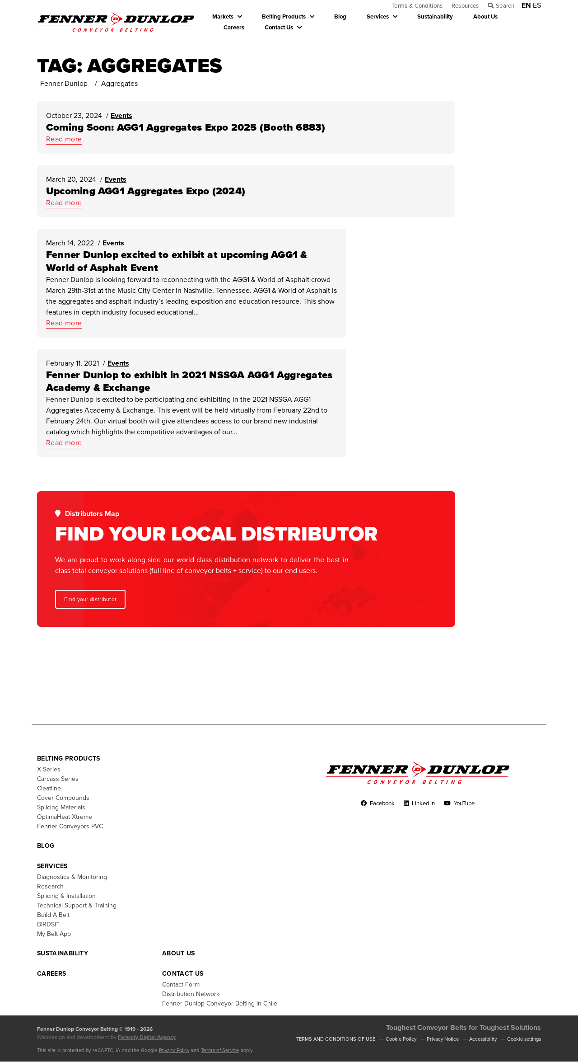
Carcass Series (58, 779)
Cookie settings (524, 1039)
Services (378, 16)
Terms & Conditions (417, 5)
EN (526, 5)
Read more (64, 139)
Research (50, 886)
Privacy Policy (174, 1050)
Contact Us (279, 27)
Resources (465, 5)
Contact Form (181, 984)
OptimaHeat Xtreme (64, 817)
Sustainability (435, 16)
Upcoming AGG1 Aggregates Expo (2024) (145, 191)
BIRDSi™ (48, 924)
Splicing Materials (61, 807)
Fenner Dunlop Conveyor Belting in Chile (219, 1003)
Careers (234, 27)
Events (121, 116)
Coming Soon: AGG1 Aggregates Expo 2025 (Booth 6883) (186, 128)
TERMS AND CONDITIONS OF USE (335, 1039)
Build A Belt (53, 915)
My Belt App (54, 934)
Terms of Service (220, 1050)
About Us (485, 16)
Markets (222, 16)
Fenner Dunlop (64, 84)
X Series (49, 769)
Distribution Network (190, 994)
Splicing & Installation (66, 896)
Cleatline (49, 788)
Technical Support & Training (77, 905)
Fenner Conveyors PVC (70, 826)
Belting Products (284, 16)
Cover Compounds (63, 798)
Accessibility (483, 1039)
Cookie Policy (401, 1039)
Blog (340, 16)
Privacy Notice (443, 1039)
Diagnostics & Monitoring (72, 877)
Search (505, 5)
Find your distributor (90, 600)
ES (537, 5)
